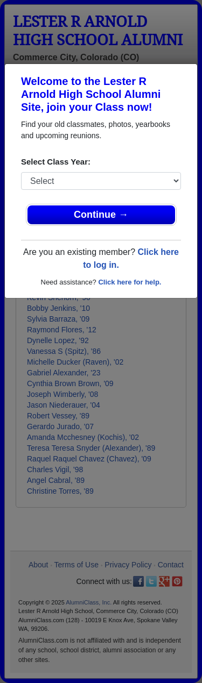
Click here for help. (129, 282)
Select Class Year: (55, 161)
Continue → (101, 214)
